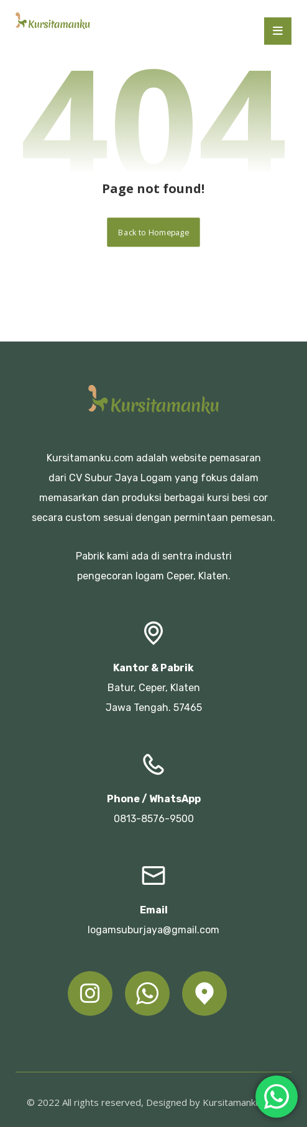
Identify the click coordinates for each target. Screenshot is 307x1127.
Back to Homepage (153, 232)
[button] (277, 31)
